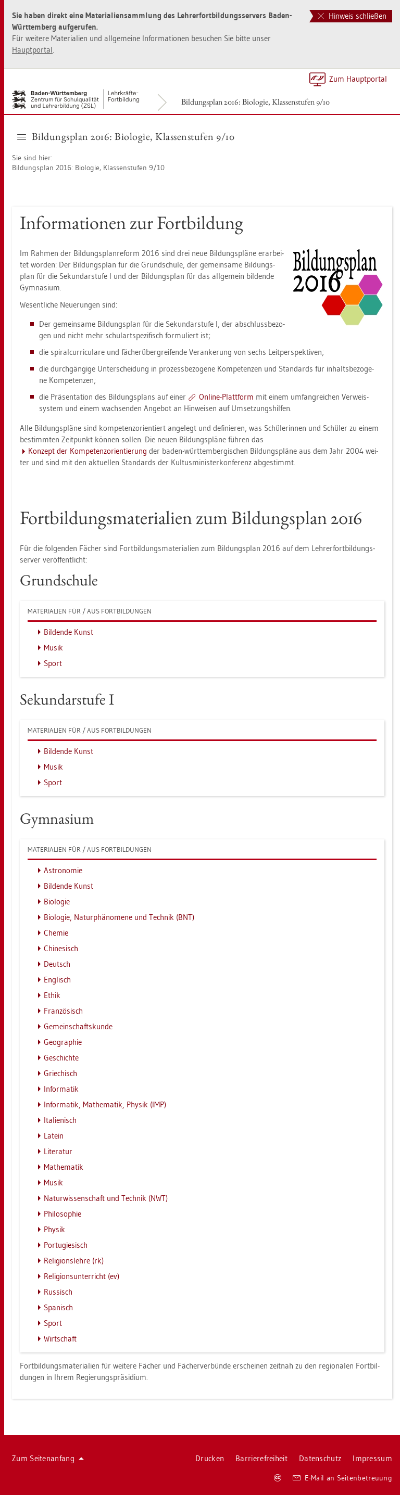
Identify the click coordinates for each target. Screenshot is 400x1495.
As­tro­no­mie (63, 870)
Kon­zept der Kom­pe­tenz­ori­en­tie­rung (87, 451)
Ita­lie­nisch (60, 1120)
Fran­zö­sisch (63, 1011)
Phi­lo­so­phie (62, 1214)
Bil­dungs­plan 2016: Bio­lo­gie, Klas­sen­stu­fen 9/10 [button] (125, 136)
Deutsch (57, 964)
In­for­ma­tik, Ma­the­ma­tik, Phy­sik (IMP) (105, 1104)
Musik (53, 648)
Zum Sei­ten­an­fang (48, 1458)
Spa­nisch (58, 1307)
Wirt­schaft (60, 1339)
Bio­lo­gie (57, 901)
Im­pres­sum (372, 1458)
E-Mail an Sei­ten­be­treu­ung (342, 1478)
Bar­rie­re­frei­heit (261, 1458)
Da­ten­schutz (320, 1458)
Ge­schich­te (61, 1058)
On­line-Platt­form (226, 397)
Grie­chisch (60, 1073)
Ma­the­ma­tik (63, 1167)
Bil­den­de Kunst (68, 632)
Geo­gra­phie (63, 1042)
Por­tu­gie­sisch (66, 1245)
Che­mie (56, 933)
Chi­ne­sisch (61, 948)
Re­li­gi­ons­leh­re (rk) (74, 1261)
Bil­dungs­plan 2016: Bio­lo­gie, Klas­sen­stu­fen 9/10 (255, 101)
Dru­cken (209, 1458)
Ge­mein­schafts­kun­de (78, 1026)
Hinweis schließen (352, 16)
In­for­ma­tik (61, 1089)
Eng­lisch (57, 980)
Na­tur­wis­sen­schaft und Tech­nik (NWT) (106, 1198)
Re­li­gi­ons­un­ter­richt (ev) (81, 1276)
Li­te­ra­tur (58, 1151)
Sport (53, 663)
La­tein (54, 1136)
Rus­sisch (58, 1292)
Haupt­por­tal (32, 50)
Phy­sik (54, 1229)
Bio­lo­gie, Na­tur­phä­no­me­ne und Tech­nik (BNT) (119, 917)
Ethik (52, 995)
